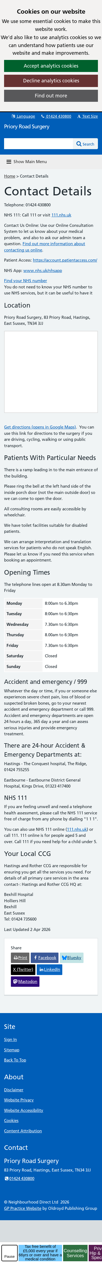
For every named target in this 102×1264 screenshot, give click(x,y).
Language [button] (23, 116)
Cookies (11, 1120)
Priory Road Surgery (26, 126)
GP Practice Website (22, 1208)
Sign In (10, 1039)
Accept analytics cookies (51, 66)
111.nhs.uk (61, 215)
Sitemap (11, 1049)
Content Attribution (23, 1130)
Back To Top (15, 1060)
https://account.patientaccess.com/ (65, 260)
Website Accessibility (23, 1110)
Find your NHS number (25, 280)
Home (9, 176)
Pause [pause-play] (9, 1256)
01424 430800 (55, 116)
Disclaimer (13, 1089)
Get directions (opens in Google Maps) (40, 427)
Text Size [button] (87, 116)
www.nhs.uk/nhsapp (42, 270)
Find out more (51, 95)
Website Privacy (19, 1100)
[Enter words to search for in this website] (38, 143)
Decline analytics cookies (51, 80)
